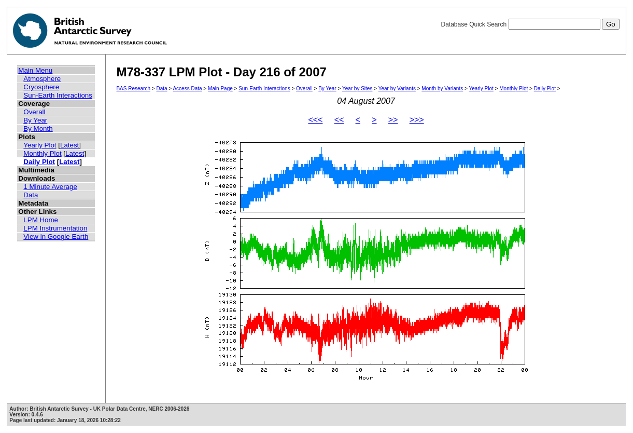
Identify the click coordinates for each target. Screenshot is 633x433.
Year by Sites (357, 88)
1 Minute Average (50, 187)
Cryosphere (41, 87)
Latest (69, 145)
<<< (315, 119)
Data (30, 195)
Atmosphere (42, 79)
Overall (34, 112)
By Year (35, 120)
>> (393, 119)
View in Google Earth (55, 236)
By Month (37, 128)
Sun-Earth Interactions (57, 95)
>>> (417, 119)
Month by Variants (442, 88)
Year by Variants (397, 88)
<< (339, 119)
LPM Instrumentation (55, 228)
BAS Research (133, 88)
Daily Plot (39, 162)
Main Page (220, 88)
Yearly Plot (39, 145)
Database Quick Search (530, 24)
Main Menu (35, 70)
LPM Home (40, 220)
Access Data (187, 88)
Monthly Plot (42, 153)
